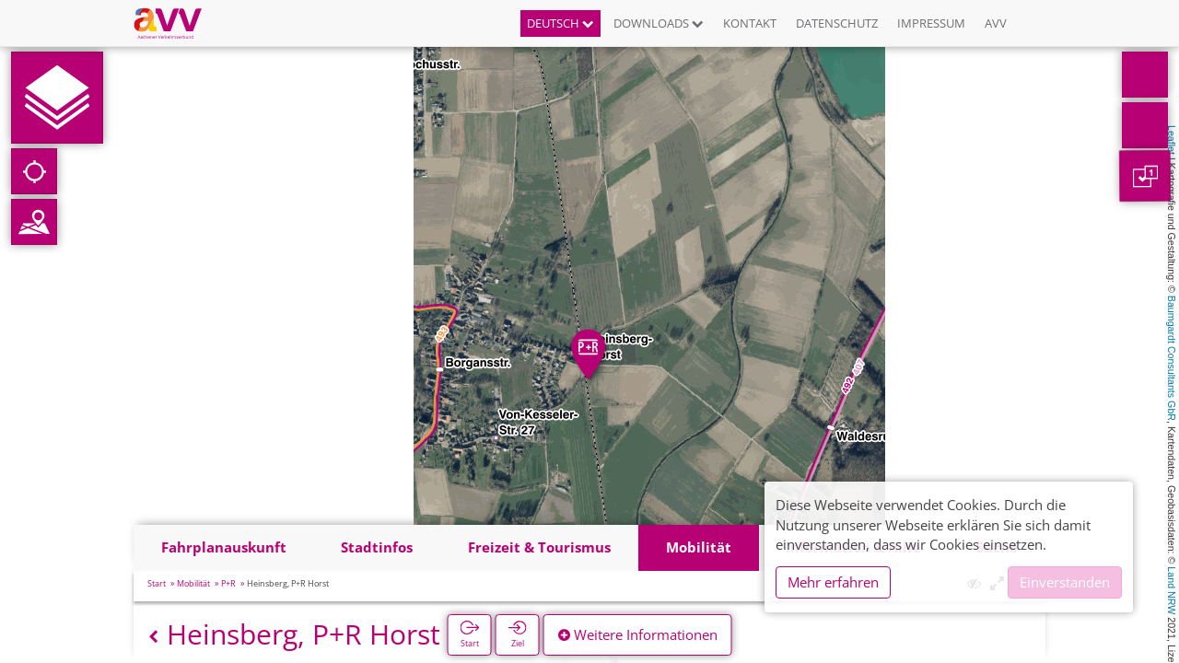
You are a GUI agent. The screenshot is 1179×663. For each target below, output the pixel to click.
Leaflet (1171, 140)
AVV (996, 23)
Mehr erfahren (833, 582)
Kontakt (749, 23)
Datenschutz (837, 23)
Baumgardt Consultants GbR (1171, 358)
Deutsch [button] (560, 23)
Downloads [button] (658, 23)
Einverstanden (1065, 582)
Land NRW (1171, 590)
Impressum (931, 23)
